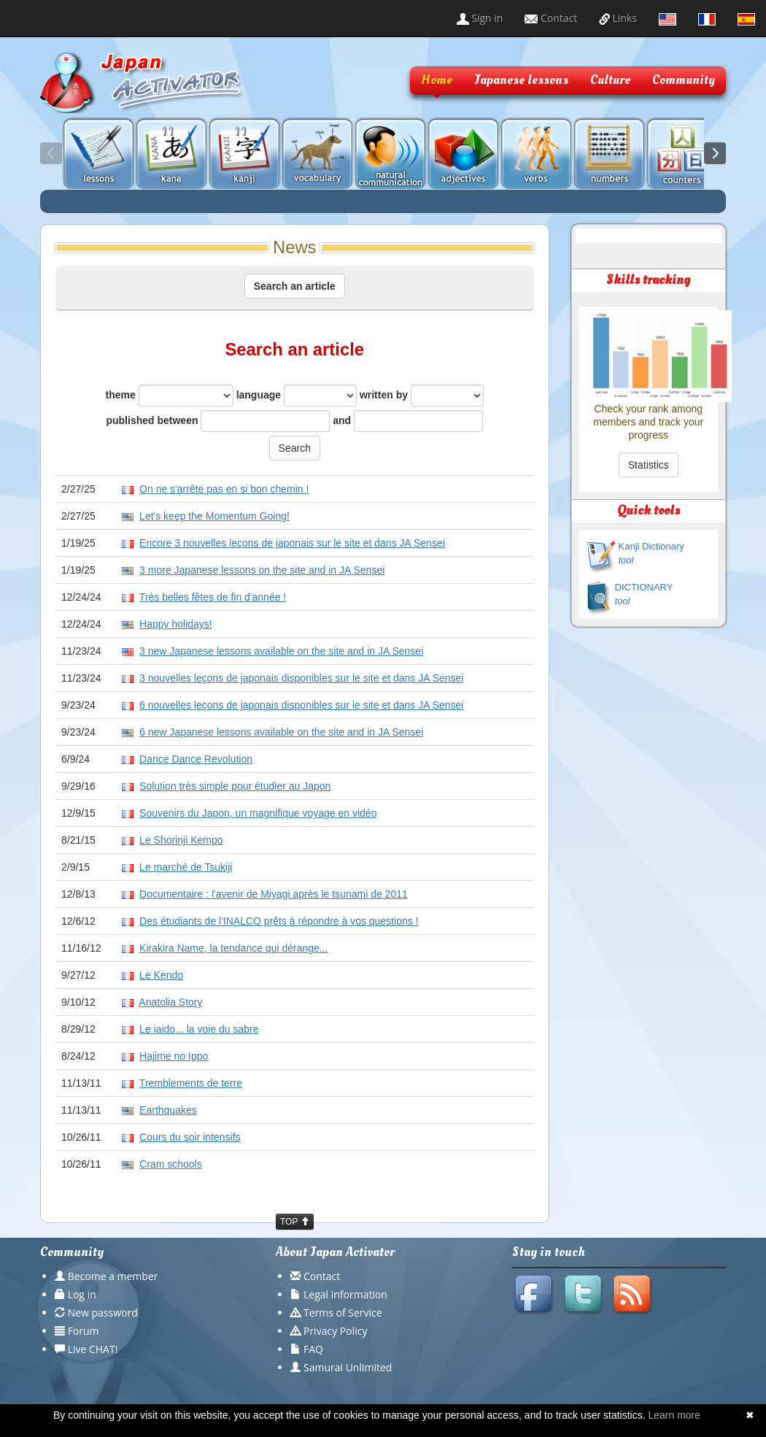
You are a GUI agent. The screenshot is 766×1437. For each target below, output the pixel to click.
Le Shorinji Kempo (181, 840)
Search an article (295, 286)
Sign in (480, 18)
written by (422, 396)
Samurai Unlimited (347, 1367)
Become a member (113, 1276)
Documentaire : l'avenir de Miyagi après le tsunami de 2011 (273, 894)
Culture (610, 80)
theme (169, 396)
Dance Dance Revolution (195, 759)
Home (436, 80)
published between (218, 421)
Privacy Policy (335, 1331)
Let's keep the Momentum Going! (214, 516)
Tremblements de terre (190, 1083)
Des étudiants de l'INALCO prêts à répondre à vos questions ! (278, 921)
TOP (294, 1222)
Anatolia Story (170, 1002)
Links (618, 18)
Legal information (345, 1294)
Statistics (648, 465)
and (408, 421)
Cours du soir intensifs (190, 1137)
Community (683, 80)
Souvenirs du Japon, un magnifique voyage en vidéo (257, 813)
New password (103, 1313)
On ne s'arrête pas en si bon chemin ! (224, 489)
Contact (551, 18)
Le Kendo (161, 975)
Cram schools (170, 1164)
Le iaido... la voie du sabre (198, 1029)
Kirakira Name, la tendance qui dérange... (233, 948)
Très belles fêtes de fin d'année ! (212, 597)
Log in (82, 1294)
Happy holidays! (175, 624)
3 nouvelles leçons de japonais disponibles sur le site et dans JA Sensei (301, 678)
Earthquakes (168, 1110)
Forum (83, 1331)
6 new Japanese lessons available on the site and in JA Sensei (281, 732)
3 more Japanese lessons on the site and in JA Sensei (261, 570)
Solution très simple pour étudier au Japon (234, 786)
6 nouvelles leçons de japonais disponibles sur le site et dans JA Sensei (301, 705)
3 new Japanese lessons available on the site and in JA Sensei (281, 651)
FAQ (313, 1349)
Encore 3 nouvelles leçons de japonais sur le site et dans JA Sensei (292, 543)
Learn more (674, 1415)
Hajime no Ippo (173, 1056)
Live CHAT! (93, 1349)
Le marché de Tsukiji (185, 867)
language (296, 396)
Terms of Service (342, 1313)
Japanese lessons (521, 80)
